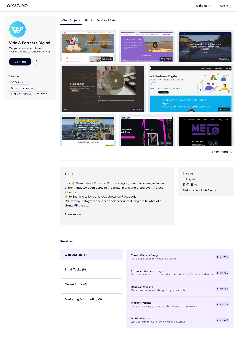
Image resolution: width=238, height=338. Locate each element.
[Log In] (224, 5)
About (88, 20)
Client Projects (71, 20)
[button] (88, 46)
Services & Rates (107, 20)
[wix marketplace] (17, 6)
